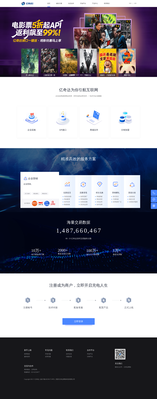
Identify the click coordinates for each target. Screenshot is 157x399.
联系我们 (107, 3)
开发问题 (48, 354)
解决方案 (59, 3)
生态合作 (71, 3)
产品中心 (95, 3)
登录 (130, 3)
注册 (135, 3)
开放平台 (83, 3)
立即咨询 (34, 369)
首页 (48, 5)
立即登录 (78, 321)
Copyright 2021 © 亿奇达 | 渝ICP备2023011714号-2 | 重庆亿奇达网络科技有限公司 (49, 379)
